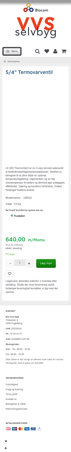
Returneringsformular (16, 409)
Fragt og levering (14, 389)
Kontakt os (11, 399)
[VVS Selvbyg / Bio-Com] (35, 22)
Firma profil (11, 394)
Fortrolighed (12, 384)
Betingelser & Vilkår (16, 404)
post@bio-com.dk (20, 339)
